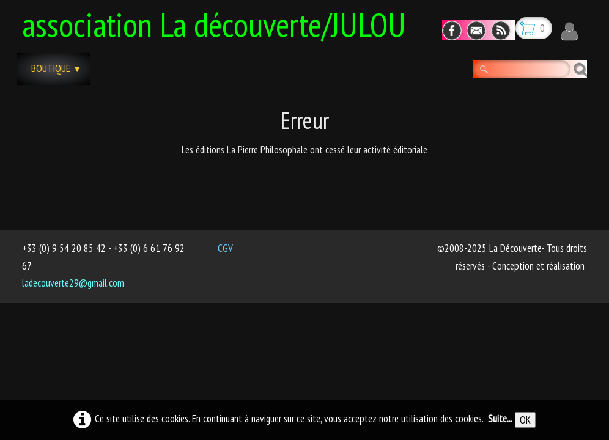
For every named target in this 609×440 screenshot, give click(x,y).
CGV (225, 248)
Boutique (56, 68)
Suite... (500, 418)
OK (525, 420)
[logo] (218, 23)
